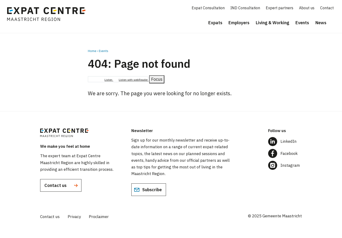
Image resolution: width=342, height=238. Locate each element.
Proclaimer (99, 216)
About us (306, 7)
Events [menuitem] (302, 22)
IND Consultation (245, 7)
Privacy (74, 216)
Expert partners (279, 7)
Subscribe (148, 190)
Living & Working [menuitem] (272, 22)
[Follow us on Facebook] (285, 153)
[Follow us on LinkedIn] (285, 141)
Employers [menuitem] (238, 22)
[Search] (335, 23)
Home (92, 51)
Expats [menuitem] (215, 22)
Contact (327, 7)
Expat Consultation (208, 7)
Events (103, 51)
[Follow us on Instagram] (285, 165)
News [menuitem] (320, 22)
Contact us (61, 185)
